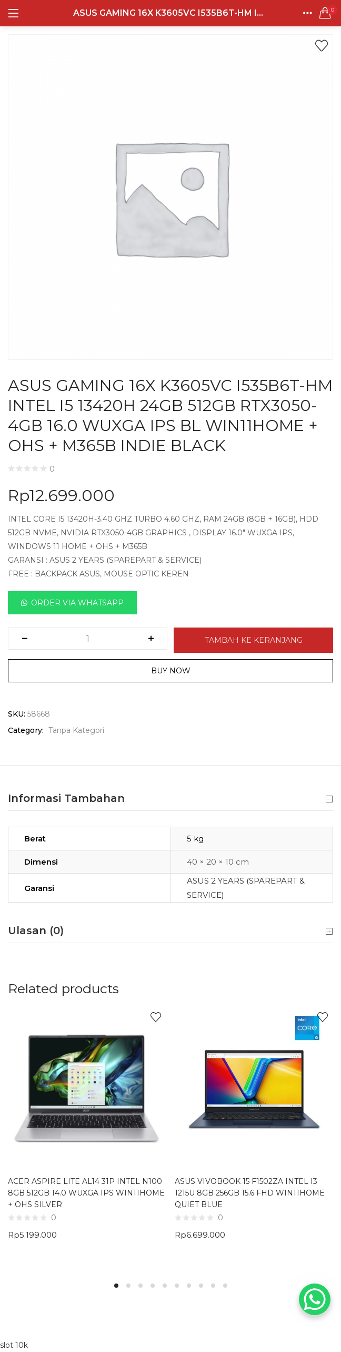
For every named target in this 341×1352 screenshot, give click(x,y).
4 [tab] (153, 1286)
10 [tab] (225, 1286)
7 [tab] (189, 1286)
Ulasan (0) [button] (170, 931)
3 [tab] (140, 1286)
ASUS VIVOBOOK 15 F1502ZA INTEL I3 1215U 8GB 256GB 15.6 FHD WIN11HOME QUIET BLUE (250, 1193)
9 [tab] (213, 1286)
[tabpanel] (87, 1138)
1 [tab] (116, 1286)
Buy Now (170, 670)
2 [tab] (128, 1286)
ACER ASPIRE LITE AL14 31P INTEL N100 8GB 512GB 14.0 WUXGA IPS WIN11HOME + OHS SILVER (86, 1193)
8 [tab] (201, 1286)
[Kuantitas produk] (87, 638)
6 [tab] (177, 1286)
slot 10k (14, 1345)
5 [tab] (165, 1286)
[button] (325, 13)
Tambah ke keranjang (254, 640)
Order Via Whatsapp (77, 603)
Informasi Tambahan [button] (170, 799)
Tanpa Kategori (76, 730)
